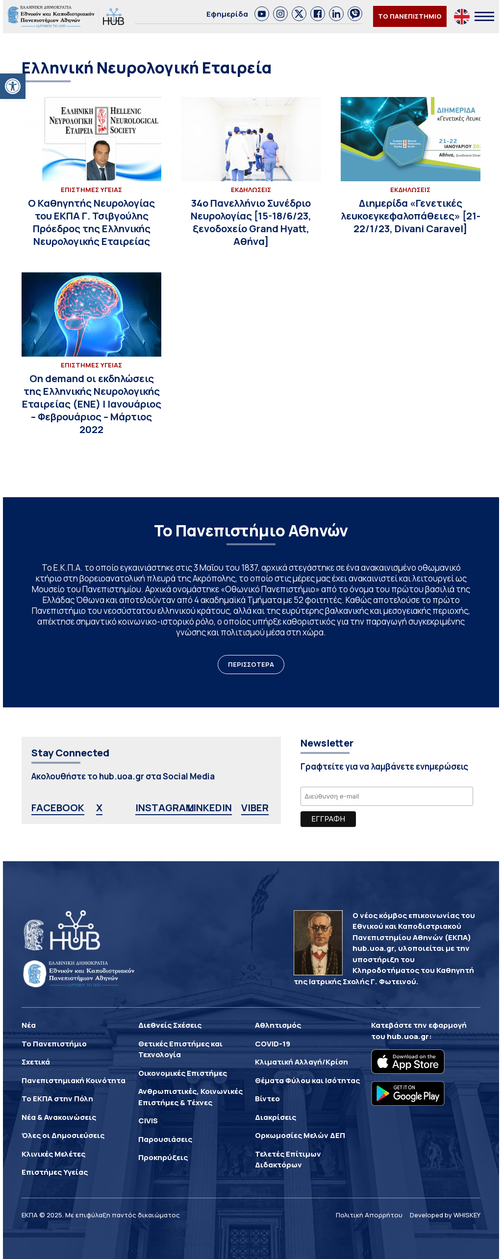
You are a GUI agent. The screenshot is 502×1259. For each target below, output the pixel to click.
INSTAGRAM (164, 807)
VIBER (255, 807)
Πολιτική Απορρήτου (369, 1215)
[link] (261, 13)
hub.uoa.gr (408, 1036)
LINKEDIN (209, 807)
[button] (12, 86)
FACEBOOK (57, 807)
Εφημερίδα (227, 14)
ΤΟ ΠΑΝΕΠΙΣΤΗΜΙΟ (410, 16)
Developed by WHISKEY (445, 1215)
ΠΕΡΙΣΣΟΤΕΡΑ (251, 664)
